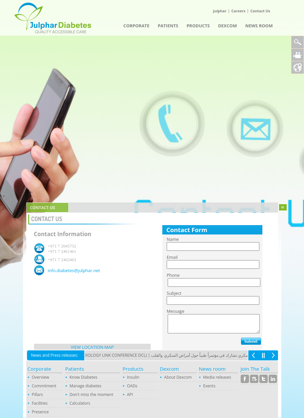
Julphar (219, 10)
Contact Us (260, 10)
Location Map (297, 67)
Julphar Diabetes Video (297, 54)
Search (297, 42)
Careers (238, 10)
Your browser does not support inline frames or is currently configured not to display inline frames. (152, 383)
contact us (42, 207)
